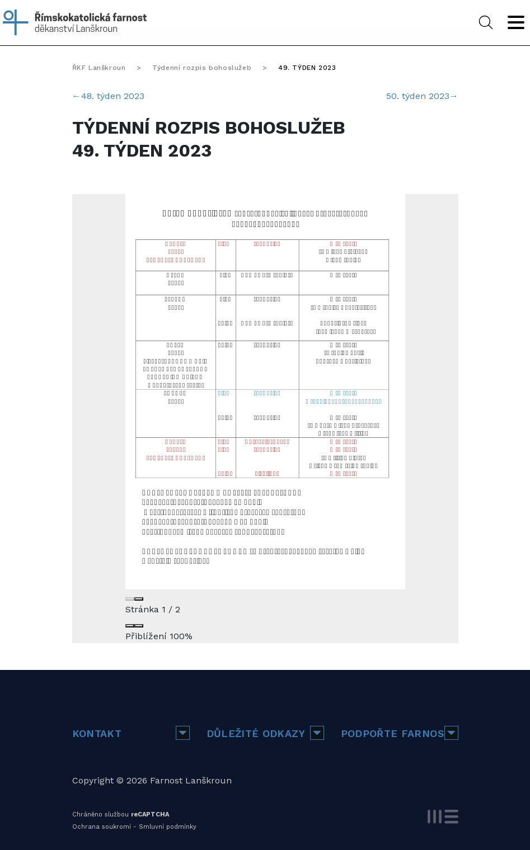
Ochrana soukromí (101, 826)
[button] (183, 733)
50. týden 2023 (422, 96)
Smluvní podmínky (167, 826)
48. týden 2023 (108, 96)
